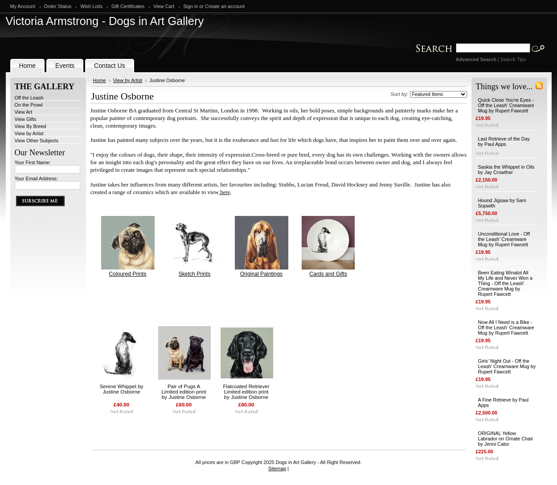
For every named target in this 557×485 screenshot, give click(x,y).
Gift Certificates (127, 6)
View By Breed (30, 126)
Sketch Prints (195, 274)
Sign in (190, 6)
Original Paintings (261, 274)
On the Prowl (29, 105)
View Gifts (26, 119)
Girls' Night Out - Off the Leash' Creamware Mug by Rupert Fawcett (507, 366)
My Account (22, 6)
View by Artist (29, 133)
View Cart (163, 6)
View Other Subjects (36, 140)
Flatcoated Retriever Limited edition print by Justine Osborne (246, 392)
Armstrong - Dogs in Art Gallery (105, 21)
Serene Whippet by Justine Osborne (121, 389)
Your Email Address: (36, 178)
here (224, 192)
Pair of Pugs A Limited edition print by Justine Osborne (183, 392)
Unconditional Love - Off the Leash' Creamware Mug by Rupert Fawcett (504, 239)
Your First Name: (33, 162)
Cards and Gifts (328, 274)
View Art (24, 112)
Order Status (58, 6)
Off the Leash (29, 97)
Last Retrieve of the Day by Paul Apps (504, 141)
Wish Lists (91, 6)
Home (99, 80)
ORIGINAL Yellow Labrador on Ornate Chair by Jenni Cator (505, 439)
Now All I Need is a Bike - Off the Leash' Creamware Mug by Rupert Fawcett (506, 327)
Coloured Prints (128, 274)
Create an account (225, 6)
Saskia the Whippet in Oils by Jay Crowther (506, 169)
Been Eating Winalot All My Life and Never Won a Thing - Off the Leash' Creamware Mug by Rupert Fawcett (505, 283)
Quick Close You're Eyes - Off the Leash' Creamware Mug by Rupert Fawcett (506, 105)
